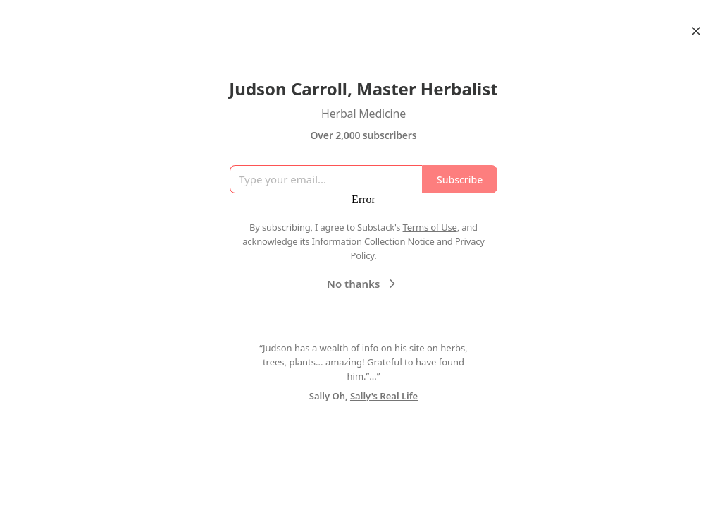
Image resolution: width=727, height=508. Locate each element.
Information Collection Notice (372, 241)
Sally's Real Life (384, 395)
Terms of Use (430, 227)
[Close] (696, 31)
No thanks (363, 284)
